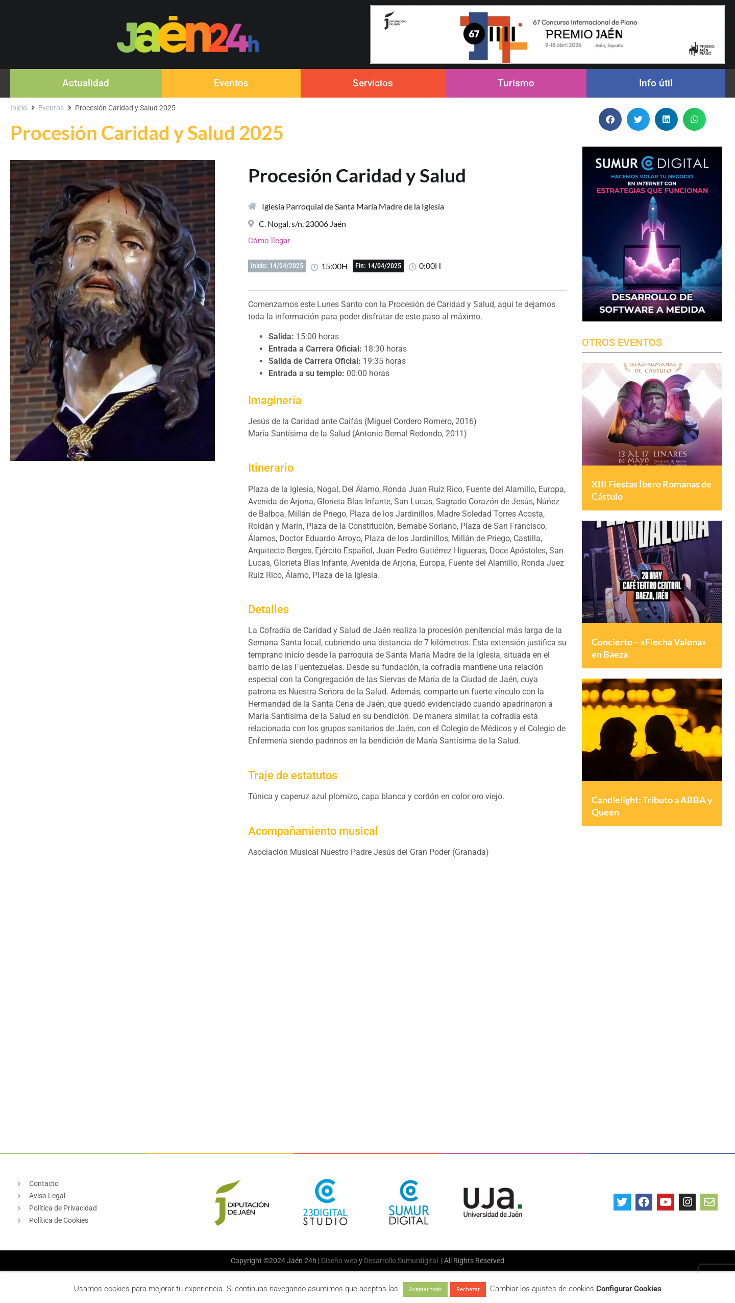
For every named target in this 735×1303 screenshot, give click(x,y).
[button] (610, 119)
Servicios (373, 83)
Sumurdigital (418, 1261)
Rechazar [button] (468, 1289)
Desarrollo (380, 1261)
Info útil (656, 83)
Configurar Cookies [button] (629, 1288)
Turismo (516, 83)
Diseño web (339, 1261)
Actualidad (85, 83)
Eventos (231, 83)
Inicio (18, 108)
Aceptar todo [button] (425, 1289)
